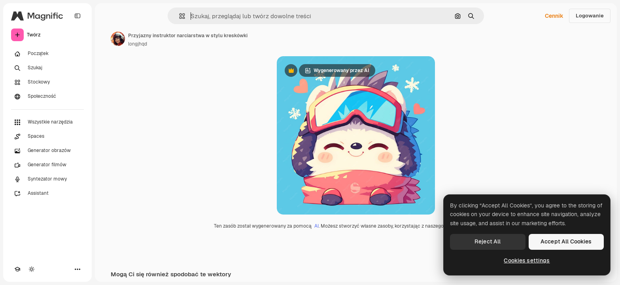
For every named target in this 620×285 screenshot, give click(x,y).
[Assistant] (47, 193)
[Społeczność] (47, 96)
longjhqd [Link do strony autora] (137, 44)
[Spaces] (47, 136)
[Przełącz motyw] (31, 269)
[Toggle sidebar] (77, 16)
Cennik (554, 15)
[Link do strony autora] (118, 39)
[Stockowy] (47, 82)
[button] (179, 16)
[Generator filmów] (47, 165)
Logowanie (590, 15)
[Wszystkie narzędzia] (47, 122)
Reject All (487, 241)
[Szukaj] (47, 68)
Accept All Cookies (566, 241)
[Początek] (47, 54)
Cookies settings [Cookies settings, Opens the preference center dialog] (527, 260)
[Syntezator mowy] (47, 179)
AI (316, 226)
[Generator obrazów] (47, 150)
